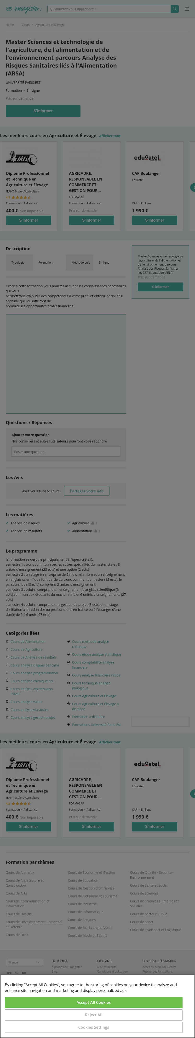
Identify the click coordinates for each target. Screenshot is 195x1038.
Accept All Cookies (94, 1002)
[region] (97, 1006)
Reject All (94, 1014)
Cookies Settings (93, 1027)
